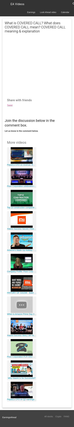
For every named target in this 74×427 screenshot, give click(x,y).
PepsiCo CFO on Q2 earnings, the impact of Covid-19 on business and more (21, 399)
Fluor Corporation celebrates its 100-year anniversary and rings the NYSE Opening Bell (21, 186)
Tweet (9, 105)
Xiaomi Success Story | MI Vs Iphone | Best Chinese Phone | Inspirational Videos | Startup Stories (21, 335)
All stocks (48, 416)
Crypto (58, 416)
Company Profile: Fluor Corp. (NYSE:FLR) (21, 271)
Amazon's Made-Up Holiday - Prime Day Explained (21, 250)
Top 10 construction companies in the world (21, 207)
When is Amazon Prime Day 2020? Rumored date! (21, 314)
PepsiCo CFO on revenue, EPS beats (21, 165)
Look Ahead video (48, 12)
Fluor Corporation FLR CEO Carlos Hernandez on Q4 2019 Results (21, 357)
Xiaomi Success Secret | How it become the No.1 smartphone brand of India (21, 229)
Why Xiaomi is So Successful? (21, 378)
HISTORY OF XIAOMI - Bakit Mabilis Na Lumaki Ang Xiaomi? (21, 293)
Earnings (31, 12)
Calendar (65, 12)
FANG (66, 416)
